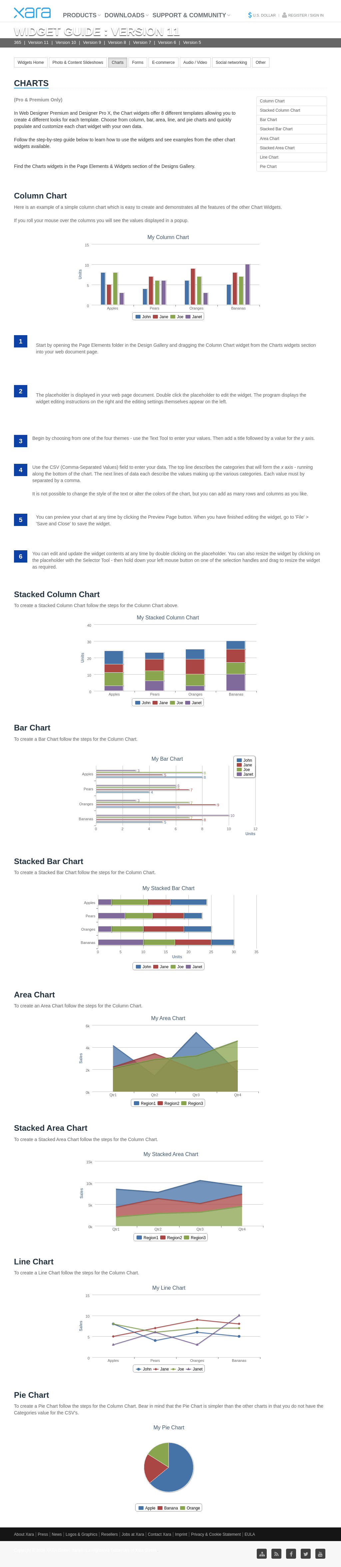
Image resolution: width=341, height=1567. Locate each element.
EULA (249, 1534)
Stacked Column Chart (280, 110)
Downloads (125, 15)
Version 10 (66, 42)
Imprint (181, 1534)
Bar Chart (268, 119)
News (57, 1534)
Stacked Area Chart (277, 148)
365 (17, 42)
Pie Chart (268, 166)
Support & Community (189, 15)
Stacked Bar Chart (276, 129)
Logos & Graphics (81, 1534)
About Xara (24, 1534)
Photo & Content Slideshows (78, 62)
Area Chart (269, 138)
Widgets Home (31, 62)
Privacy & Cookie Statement (216, 1534)
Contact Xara (159, 1534)
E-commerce (163, 62)
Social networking (231, 62)
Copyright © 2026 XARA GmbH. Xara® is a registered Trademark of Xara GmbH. (86, 1550)
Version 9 (92, 42)
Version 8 (117, 42)
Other (261, 62)
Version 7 (142, 42)
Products (80, 15)
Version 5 (192, 42)
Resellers (109, 1534)
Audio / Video (195, 62)
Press (43, 1534)
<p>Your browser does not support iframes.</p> (170, 274)
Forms (138, 62)
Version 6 (167, 42)
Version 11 (38, 42)
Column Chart (272, 101)
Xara (32, 12)
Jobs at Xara (133, 1534)
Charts (118, 62)
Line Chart (269, 157)
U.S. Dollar (264, 15)
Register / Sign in (306, 15)
